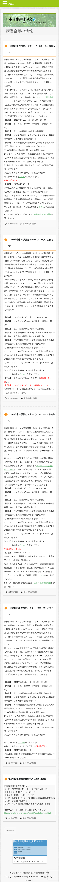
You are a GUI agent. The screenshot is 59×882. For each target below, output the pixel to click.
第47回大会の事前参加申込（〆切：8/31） (27, 779)
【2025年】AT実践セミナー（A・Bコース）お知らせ (31, 417)
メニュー (12, 4)
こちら (22, 177)
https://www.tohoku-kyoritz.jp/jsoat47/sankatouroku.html (27, 813)
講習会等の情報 (29, 223)
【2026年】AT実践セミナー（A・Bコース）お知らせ (31, 49)
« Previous (10, 830)
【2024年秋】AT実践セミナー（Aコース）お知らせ (30, 611)
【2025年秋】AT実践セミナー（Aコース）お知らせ (30, 242)
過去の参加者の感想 (42, 214)
